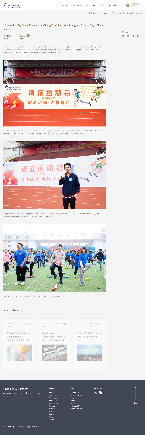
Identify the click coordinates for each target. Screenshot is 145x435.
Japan (51, 419)
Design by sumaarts (32, 427)
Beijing (51, 392)
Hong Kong (53, 403)
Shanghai (52, 395)
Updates (104, 13)
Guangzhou (53, 398)
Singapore (53, 417)
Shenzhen (53, 400)
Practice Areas (77, 395)
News (73, 400)
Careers (74, 403)
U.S (50, 411)
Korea (51, 414)
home (93, 13)
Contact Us (75, 406)
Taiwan (52, 406)
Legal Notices (76, 409)
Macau (52, 409)
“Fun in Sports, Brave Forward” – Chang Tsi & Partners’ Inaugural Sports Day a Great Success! (127, 13)
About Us (75, 392)
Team (73, 398)
